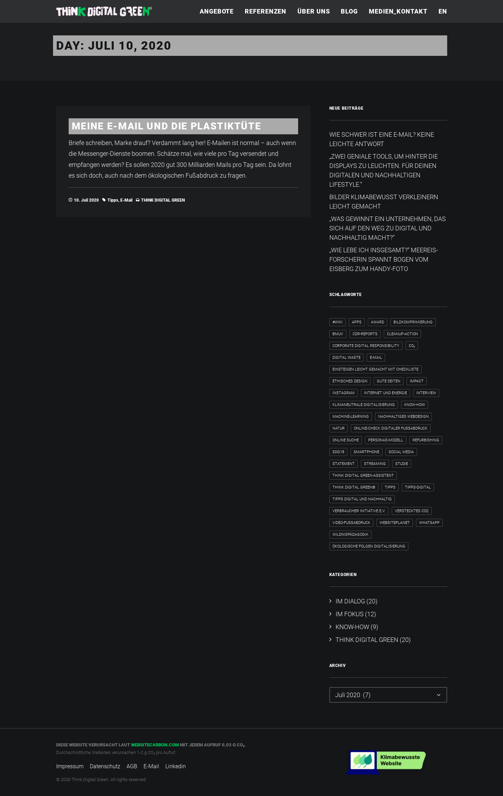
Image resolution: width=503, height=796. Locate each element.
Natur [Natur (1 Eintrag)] (338, 428)
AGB (132, 766)
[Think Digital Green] (104, 11)
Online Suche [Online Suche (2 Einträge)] (345, 440)
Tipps (112, 200)
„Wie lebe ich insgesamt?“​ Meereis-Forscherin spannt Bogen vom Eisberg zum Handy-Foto (383, 259)
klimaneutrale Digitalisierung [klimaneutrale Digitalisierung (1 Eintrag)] (363, 405)
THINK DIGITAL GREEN (163, 200)
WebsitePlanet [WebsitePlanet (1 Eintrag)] (395, 522)
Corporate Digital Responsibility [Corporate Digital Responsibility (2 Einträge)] (365, 346)
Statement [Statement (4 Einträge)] (343, 463)
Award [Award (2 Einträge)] (377, 322)
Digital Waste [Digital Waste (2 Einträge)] (346, 357)
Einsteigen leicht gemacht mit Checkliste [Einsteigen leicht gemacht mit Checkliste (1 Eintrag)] (375, 369)
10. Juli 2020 (86, 200)
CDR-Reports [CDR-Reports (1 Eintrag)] (365, 334)
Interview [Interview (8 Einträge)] (426, 393)
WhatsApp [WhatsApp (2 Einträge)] (429, 522)
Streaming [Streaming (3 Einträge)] (375, 463)
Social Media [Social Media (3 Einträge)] (401, 452)
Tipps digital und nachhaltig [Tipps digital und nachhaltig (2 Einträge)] (362, 499)
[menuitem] (219, 11)
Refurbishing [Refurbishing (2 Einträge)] (426, 440)
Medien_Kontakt (398, 11)
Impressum (70, 766)
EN (443, 11)
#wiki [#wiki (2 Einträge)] (337, 322)
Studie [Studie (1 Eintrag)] (401, 463)
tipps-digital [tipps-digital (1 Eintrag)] (418, 487)
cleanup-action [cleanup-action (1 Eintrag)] (402, 334)
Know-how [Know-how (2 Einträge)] (414, 405)
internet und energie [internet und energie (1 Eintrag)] (385, 393)
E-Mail (126, 200)
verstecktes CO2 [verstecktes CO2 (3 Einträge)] (411, 511)
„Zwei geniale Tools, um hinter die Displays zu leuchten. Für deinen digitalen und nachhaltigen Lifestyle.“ (383, 170)
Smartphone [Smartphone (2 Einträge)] (366, 452)
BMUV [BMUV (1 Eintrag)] (337, 334)
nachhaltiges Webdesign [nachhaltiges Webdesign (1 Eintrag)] (403, 416)
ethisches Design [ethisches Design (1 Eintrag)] (349, 381)
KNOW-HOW (352, 626)
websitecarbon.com (155, 744)
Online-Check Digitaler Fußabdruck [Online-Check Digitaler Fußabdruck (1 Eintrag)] (390, 428)
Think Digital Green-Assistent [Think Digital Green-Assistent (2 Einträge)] (363, 475)
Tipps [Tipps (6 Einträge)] (390, 487)
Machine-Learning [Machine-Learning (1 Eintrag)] (350, 416)
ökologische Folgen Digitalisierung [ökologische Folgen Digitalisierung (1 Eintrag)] (368, 546)
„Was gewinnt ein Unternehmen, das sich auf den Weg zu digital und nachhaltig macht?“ (387, 228)
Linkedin (175, 766)
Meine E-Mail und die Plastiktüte (166, 126)
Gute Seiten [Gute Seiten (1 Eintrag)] (388, 381)
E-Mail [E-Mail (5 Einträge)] (376, 357)
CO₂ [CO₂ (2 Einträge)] (412, 346)
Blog (349, 11)
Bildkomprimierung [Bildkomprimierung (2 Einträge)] (413, 322)
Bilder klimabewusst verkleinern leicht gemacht (383, 201)
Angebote (217, 11)
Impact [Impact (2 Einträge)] (417, 381)
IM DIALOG (350, 601)
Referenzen (265, 11)
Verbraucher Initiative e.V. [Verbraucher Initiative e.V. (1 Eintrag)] (358, 511)
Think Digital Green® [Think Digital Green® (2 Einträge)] (353, 487)
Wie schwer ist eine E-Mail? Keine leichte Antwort (381, 139)
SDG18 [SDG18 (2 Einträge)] (338, 452)
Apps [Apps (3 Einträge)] (357, 322)
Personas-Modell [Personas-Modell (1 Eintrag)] (385, 440)
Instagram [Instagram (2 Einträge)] (343, 393)
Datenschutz (105, 766)
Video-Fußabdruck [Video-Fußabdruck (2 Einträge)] (351, 522)
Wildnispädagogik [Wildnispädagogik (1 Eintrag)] (350, 534)
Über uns (313, 11)
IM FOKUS (350, 614)
